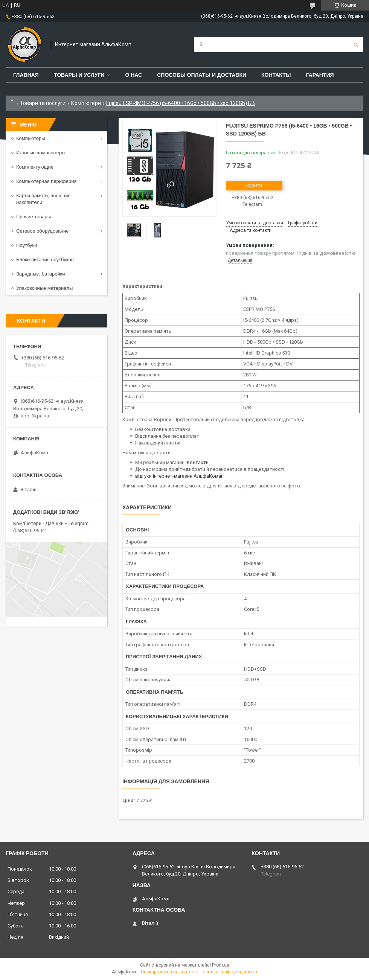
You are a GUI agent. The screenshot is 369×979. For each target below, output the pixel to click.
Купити (254, 185)
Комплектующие (34, 167)
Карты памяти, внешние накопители (43, 199)
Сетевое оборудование (42, 231)
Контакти (198, 462)
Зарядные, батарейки (40, 274)
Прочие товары (33, 216)
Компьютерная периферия (46, 181)
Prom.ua (220, 965)
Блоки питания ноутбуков (45, 259)
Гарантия (320, 75)
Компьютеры (30, 138)
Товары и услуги (79, 75)
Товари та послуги (43, 103)
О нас (133, 75)
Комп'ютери (86, 103)
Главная (26, 75)
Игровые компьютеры (41, 152)
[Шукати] (355, 44)
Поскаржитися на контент (168, 971)
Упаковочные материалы (44, 288)
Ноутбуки (26, 245)
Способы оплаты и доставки (201, 75)
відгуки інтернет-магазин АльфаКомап (179, 476)
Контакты (276, 75)
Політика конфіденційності (228, 971)
